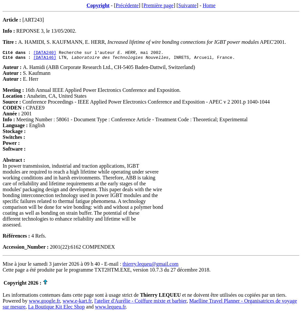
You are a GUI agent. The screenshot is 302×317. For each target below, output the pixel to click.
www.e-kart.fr (77, 303)
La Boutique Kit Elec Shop (56, 308)
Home (209, 5)
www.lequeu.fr (110, 308)
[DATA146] (44, 59)
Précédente (126, 5)
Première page (158, 5)
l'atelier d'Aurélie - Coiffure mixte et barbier (140, 303)
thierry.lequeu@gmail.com (151, 266)
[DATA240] (44, 53)
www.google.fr (44, 303)
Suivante (187, 5)
